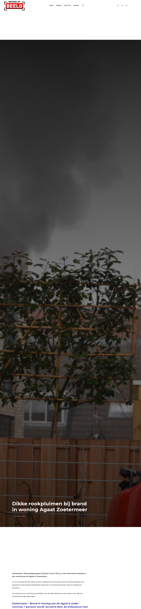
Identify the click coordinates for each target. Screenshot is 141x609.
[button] (82, 5)
